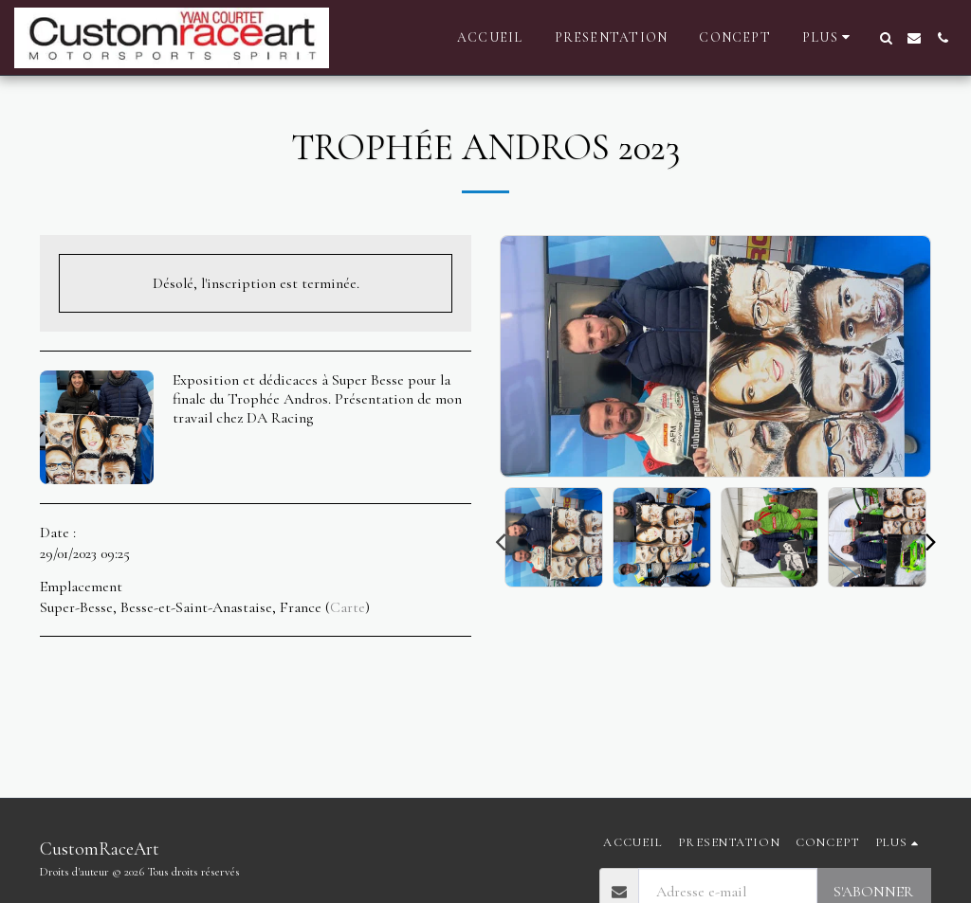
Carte (347, 607)
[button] (885, 38)
